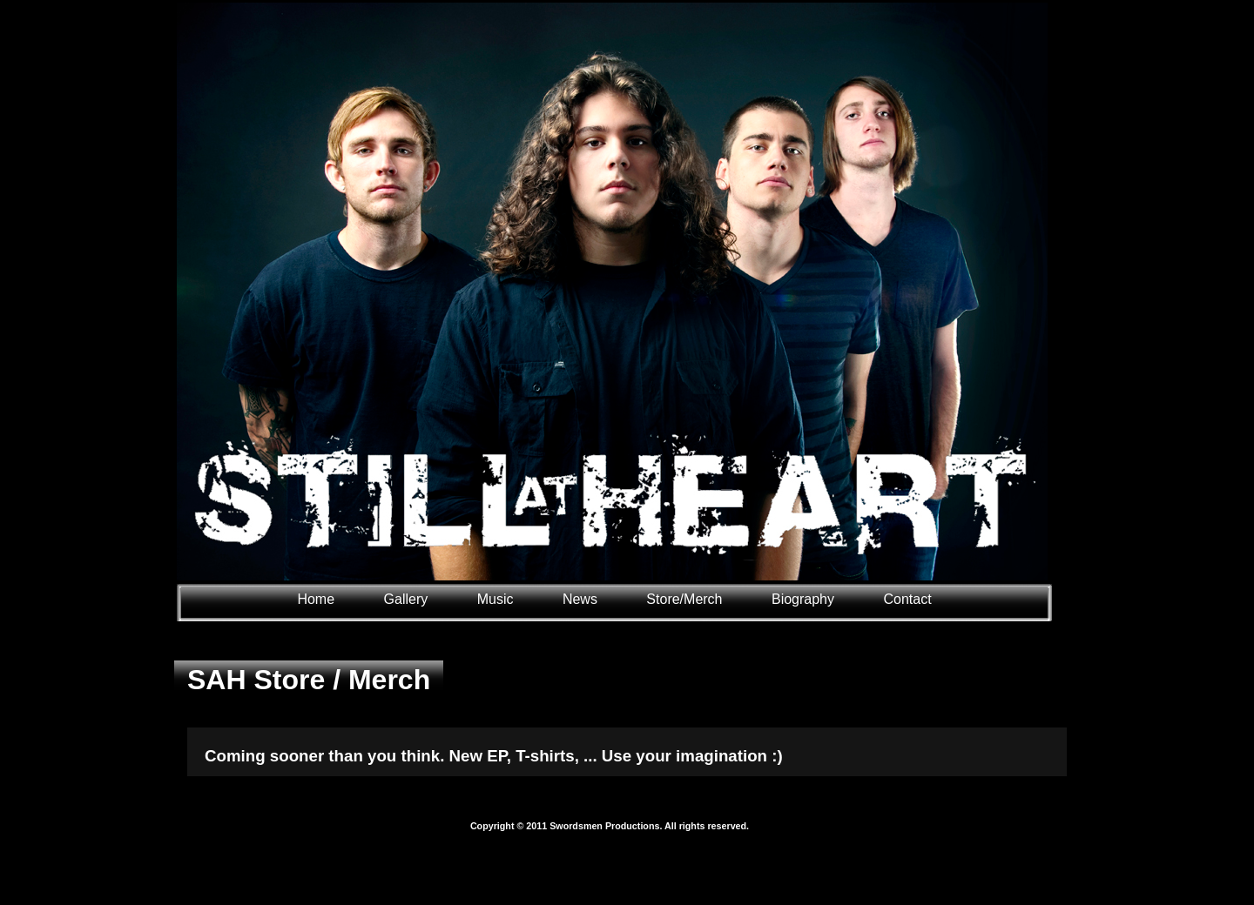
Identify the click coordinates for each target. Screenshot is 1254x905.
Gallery (408, 599)
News (580, 599)
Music (495, 599)
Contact (907, 599)
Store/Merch (684, 599)
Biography (803, 599)
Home (315, 599)
